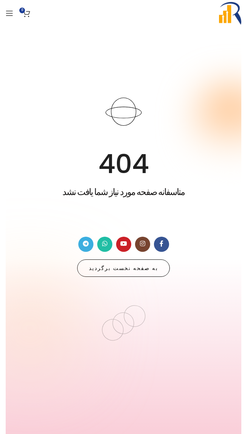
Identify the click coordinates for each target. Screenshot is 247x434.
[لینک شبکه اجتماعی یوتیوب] (123, 244)
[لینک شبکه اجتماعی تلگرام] (85, 244)
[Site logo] (230, 13)
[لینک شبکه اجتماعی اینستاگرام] (142, 244)
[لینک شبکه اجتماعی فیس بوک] (161, 244)
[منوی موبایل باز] (9, 13)
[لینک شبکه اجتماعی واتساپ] (104, 244)
